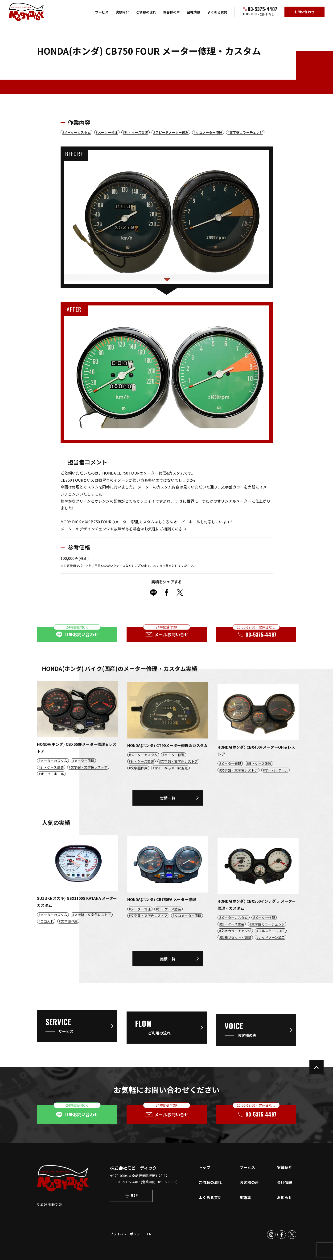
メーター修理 (108, 132)
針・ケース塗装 (136, 132)
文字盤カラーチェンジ (246, 132)
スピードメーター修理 (172, 132)
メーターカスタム (77, 132)
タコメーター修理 (209, 132)
